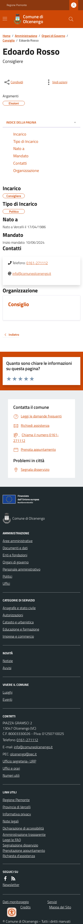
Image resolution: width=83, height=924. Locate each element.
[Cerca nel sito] (69, 19)
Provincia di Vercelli (17, 807)
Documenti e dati (15, 548)
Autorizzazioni (13, 615)
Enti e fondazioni (15, 555)
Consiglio (9, 40)
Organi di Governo (53, 35)
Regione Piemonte (17, 5)
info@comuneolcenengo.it (31, 273)
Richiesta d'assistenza (19, 855)
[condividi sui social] (13, 82)
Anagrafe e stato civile (19, 608)
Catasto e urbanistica (18, 622)
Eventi (7, 699)
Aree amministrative (18, 540)
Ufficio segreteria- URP (19, 761)
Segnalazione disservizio (20, 845)
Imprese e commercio (18, 636)
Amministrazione (26, 35)
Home (6, 35)
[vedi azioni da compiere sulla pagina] (56, 82)
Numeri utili (11, 775)
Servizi (52, 901)
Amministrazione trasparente (24, 834)
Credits (25, 907)
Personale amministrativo (21, 569)
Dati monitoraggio (16, 901)
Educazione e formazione (21, 629)
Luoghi (7, 692)
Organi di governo (16, 562)
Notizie (8, 660)
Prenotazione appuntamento (24, 850)
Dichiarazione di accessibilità (23, 828)
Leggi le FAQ (12, 839)
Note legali (11, 821)
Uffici (6, 583)
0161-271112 (37, 262)
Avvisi (7, 668)
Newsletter (11, 884)
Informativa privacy (17, 814)
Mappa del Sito (60, 907)
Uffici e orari (11, 768)
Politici (7, 576)
